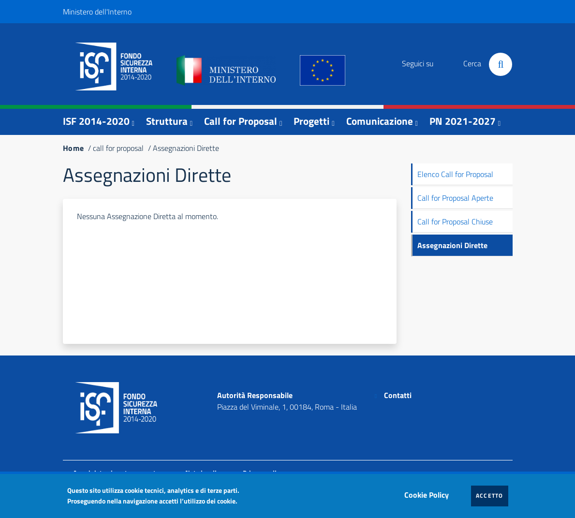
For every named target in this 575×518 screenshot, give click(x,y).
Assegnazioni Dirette (452, 245)
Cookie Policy (429, 492)
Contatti (398, 395)
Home (73, 148)
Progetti (311, 121)
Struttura (167, 121)
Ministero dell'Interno (97, 11)
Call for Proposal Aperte (455, 198)
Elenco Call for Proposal (455, 174)
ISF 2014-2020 (96, 121)
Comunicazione (379, 121)
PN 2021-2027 (462, 121)
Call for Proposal (240, 121)
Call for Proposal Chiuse (455, 221)
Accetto (492, 495)
